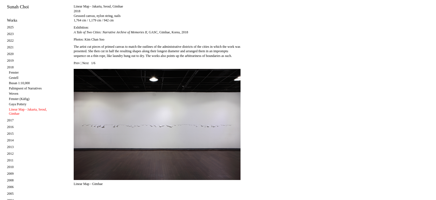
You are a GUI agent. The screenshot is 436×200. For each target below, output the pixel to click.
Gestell (13, 78)
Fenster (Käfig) (19, 99)
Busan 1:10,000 (19, 83)
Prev (77, 63)
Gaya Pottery (17, 104)
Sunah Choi (18, 6)
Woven (13, 94)
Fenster (14, 72)
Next (85, 63)
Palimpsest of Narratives (25, 88)
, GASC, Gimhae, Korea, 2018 (131, 32)
